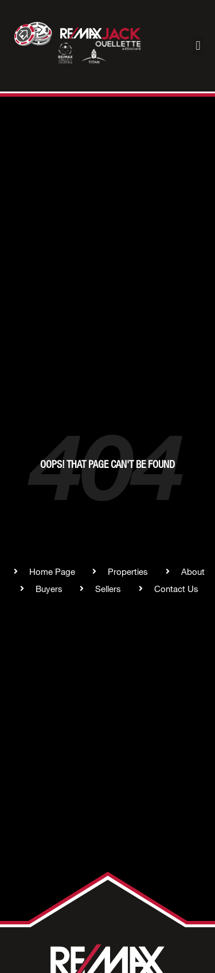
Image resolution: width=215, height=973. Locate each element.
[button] (198, 46)
